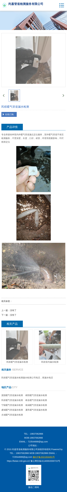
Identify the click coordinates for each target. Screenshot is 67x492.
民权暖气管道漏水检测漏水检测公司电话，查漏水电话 (27, 377)
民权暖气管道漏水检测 (12, 400)
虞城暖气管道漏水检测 (12, 410)
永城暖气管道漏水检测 (12, 415)
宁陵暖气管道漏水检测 (12, 405)
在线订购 (9, 114)
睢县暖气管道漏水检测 (36, 400)
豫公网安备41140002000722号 (45, 461)
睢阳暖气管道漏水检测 (36, 395)
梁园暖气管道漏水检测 (12, 395)
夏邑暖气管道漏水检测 (36, 410)
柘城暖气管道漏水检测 (36, 405)
